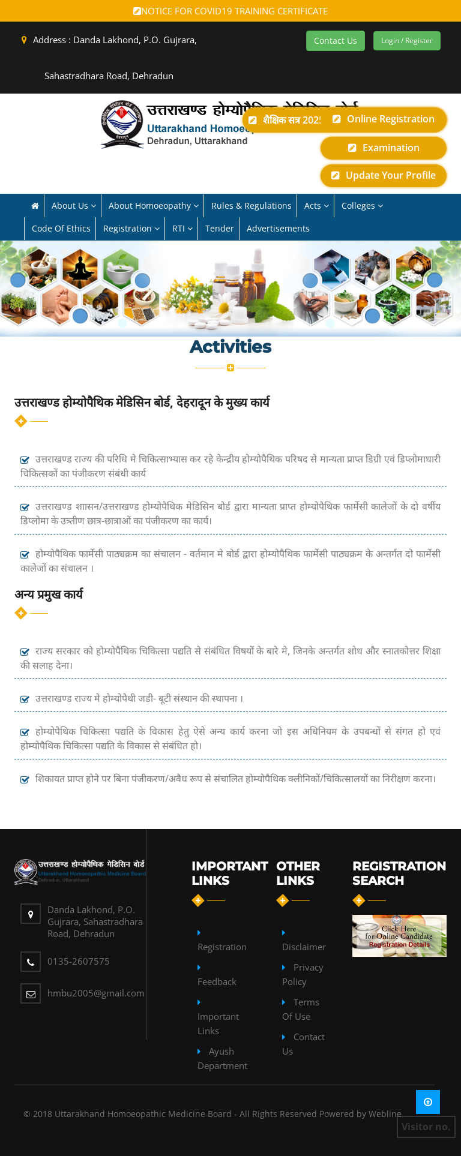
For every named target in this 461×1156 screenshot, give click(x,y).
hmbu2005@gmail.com (96, 993)
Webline (385, 1113)
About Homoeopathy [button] (154, 205)
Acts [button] (316, 205)
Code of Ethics (61, 228)
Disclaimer (304, 947)
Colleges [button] (362, 205)
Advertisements (278, 228)
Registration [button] (131, 228)
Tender (219, 228)
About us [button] (74, 205)
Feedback (217, 981)
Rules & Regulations (251, 205)
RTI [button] (182, 228)
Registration (222, 947)
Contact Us (335, 40)
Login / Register (407, 40)
